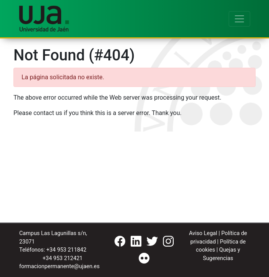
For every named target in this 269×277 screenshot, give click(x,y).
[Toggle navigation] (239, 19)
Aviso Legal (203, 233)
